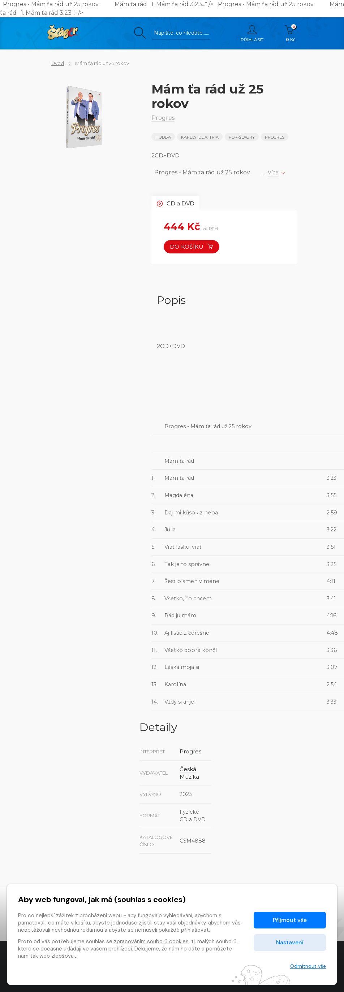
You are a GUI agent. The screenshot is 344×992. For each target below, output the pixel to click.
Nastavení (290, 942)
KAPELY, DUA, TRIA (200, 137)
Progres (276, 137)
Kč (291, 33)
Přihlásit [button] (252, 33)
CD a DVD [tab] (177, 202)
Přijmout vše (290, 920)
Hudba (163, 137)
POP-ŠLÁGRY (243, 137)
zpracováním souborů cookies (151, 941)
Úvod (53, 63)
